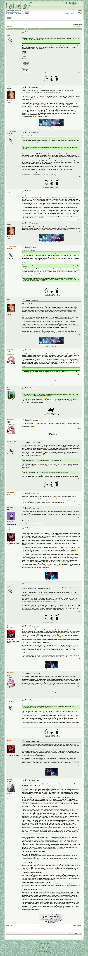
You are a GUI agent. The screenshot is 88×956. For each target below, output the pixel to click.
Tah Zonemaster (46, 943)
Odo (29, 22)
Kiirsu (9, 387)
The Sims (27, 31)
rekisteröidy (18, 10)
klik (51, 384)
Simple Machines (46, 942)
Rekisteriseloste (44, 948)
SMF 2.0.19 (35, 942)
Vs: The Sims (28, 86)
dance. (55, 413)
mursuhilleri (10, 349)
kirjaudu (12, 10)
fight (57, 921)
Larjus (9, 528)
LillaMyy (9, 779)
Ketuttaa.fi (47, 952)
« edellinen (75, 24)
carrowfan (10, 507)
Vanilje (31, 22)
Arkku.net (48, 951)
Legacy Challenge (61, 160)
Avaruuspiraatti (11, 32)
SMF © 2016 (40, 942)
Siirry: (70, 933)
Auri (8, 86)
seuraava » (79, 24)
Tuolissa (54, 579)
